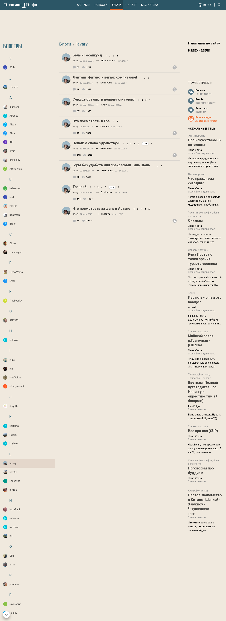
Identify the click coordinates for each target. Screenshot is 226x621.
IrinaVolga (194, 406)
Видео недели (199, 50)
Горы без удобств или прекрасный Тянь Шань (111, 165)
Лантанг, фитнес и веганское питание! (105, 77)
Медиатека (149, 5)
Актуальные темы (202, 128)
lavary (81, 44)
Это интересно (196, 135)
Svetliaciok (106, 192)
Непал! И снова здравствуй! (96, 143)
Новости (101, 5)
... (145, 143)
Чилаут (131, 5)
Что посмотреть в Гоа (91, 121)
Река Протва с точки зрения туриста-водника (202, 259)
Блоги (116, 5)
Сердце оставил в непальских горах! (104, 99)
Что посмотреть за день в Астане (101, 208)
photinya (105, 214)
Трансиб (80, 187)
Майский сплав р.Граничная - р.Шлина (200, 340)
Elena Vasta (107, 60)
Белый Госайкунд (87, 55)
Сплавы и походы (198, 250)
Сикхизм (195, 220)
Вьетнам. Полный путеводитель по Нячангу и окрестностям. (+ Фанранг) (203, 391)
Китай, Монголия (198, 490)
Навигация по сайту (204, 43)
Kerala (103, 126)
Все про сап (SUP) (203, 431)
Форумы (83, 5)
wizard (192, 307)
